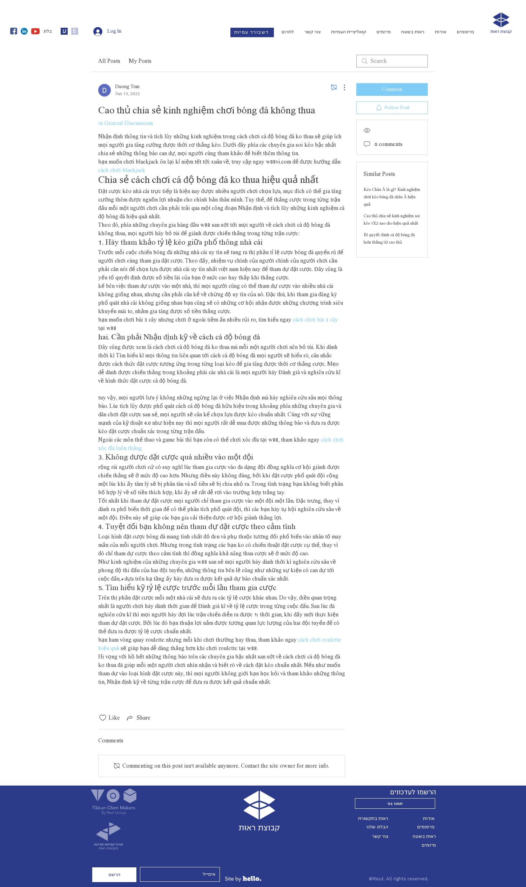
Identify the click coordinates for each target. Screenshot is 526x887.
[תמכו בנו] (395, 803)
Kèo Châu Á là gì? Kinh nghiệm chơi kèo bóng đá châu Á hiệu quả (392, 196)
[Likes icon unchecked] (102, 718)
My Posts (140, 61)
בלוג (47, 31)
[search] (392, 61)
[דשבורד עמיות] (252, 32)
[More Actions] (341, 87)
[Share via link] (138, 718)
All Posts (109, 61)
